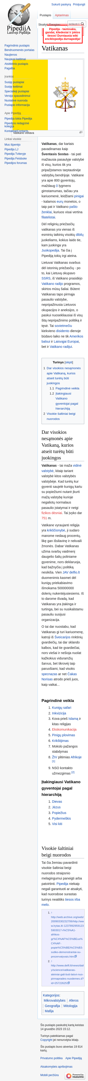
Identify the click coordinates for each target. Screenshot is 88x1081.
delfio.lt (74, 572)
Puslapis (45, 15)
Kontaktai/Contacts (16, 131)
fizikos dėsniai (52, 513)
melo (45, 905)
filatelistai (48, 217)
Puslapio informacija (17, 105)
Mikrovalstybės (55, 1000)
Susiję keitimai (13, 86)
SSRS (46, 278)
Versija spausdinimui (17, 95)
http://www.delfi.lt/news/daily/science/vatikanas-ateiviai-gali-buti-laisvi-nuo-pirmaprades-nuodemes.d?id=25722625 (67, 974)
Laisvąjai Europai (66, 341)
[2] (72, 772)
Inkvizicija (59, 713)
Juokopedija (50, 250)
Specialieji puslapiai (16, 91)
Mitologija (70, 1006)
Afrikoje (76, 757)
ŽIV (54, 757)
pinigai (79, 196)
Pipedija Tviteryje (15, 153)
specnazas (49, 674)
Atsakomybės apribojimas (56, 1066)
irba (77, 899)
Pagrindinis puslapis (17, 45)
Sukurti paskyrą (61, 4)
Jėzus (56, 807)
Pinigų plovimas (63, 735)
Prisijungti (79, 4)
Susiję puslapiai (14, 82)
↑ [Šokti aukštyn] (51, 912)
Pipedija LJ (11, 149)
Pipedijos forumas (15, 163)
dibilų (80, 234)
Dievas (57, 801)
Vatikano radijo (52, 284)
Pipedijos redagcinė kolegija (16, 125)
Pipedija (62, 884)
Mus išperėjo (12, 144)
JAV (66, 572)
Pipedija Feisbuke (15, 158)
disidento (62, 331)
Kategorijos (51, 995)
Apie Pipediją (73, 1058)
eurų (60, 201)
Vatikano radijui (61, 347)
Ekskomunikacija (64, 729)
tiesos (69, 899)
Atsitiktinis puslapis (16, 64)
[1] (53, 761)
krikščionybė (56, 530)
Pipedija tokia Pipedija (18, 118)
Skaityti (38, 24)
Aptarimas (62, 15)
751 (44, 518)
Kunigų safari (61, 707)
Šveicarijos (62, 637)
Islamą (73, 719)
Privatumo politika (51, 1058)
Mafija (49, 1011)
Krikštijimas (60, 741)
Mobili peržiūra (49, 1075)
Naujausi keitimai (15, 59)
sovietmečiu (63, 326)
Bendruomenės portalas (19, 50)
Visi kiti (57, 824)
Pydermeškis (61, 818)
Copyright (46, 1040)
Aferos (73, 1000)
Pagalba (9, 68)
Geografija (52, 1006)
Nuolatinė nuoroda (15, 100)
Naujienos (10, 54)
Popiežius (59, 813)
